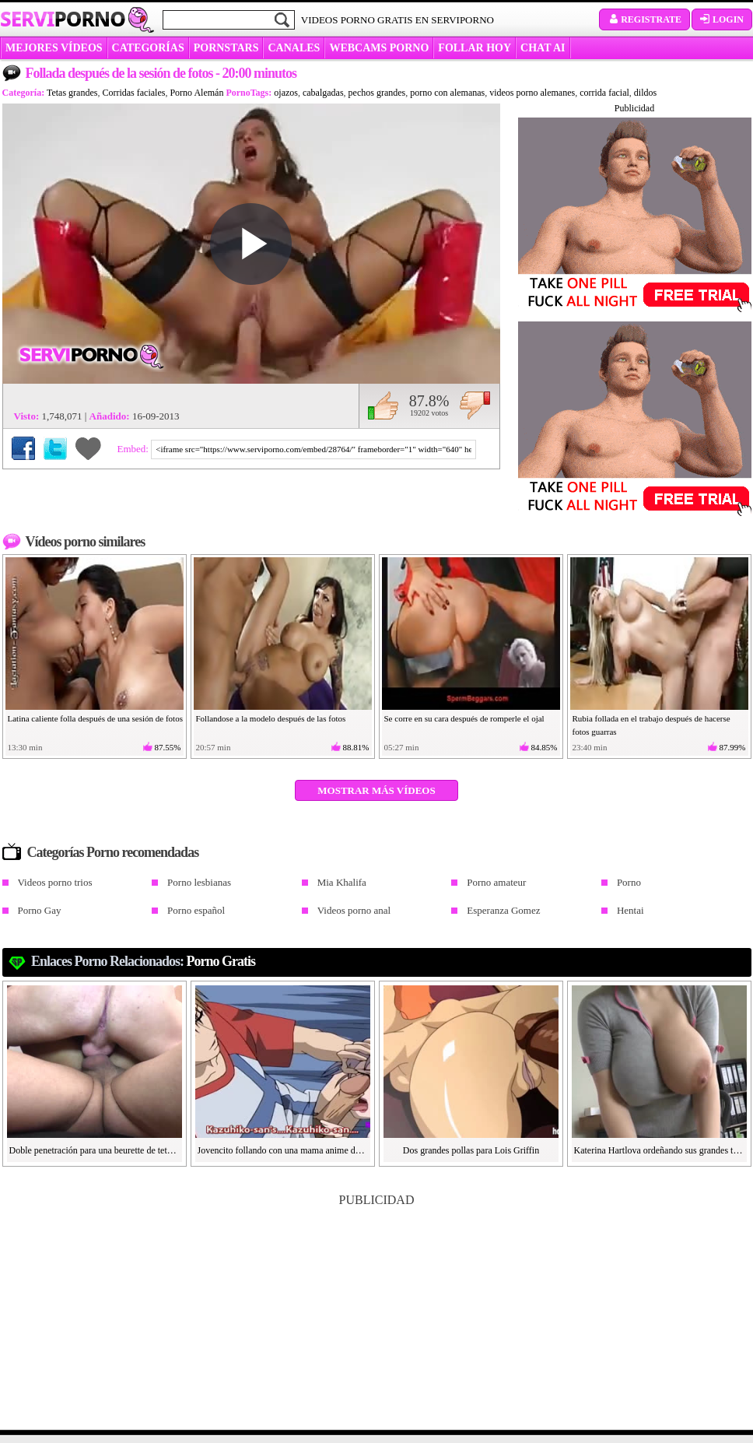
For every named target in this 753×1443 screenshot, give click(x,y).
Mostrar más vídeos (376, 790)
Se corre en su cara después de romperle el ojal (464, 718)
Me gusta (383, 405)
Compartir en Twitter (55, 448)
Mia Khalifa (341, 882)
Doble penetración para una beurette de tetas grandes (94, 1150)
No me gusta (475, 405)
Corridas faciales (133, 92)
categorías (148, 48)
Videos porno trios (55, 882)
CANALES (294, 48)
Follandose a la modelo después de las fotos (271, 718)
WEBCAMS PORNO (379, 48)
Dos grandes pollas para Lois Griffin (471, 1150)
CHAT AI (542, 48)
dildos (645, 92)
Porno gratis (221, 961)
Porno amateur (496, 882)
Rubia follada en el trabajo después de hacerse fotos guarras (651, 725)
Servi (62, 19)
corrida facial (604, 92)
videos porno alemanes (532, 92)
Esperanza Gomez (503, 910)
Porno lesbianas (199, 882)
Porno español (196, 910)
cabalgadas (323, 92)
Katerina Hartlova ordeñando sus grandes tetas (659, 1150)
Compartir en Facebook (23, 448)
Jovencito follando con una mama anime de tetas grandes (283, 1150)
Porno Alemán (196, 92)
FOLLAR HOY (474, 48)
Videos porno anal (354, 910)
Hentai (630, 910)
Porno (629, 882)
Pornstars (226, 48)
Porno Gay (39, 910)
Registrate (644, 19)
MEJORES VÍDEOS (54, 48)
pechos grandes (377, 92)
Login (722, 19)
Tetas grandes (72, 92)
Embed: (134, 449)
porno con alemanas (447, 92)
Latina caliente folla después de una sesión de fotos (95, 718)
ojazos (286, 92)
